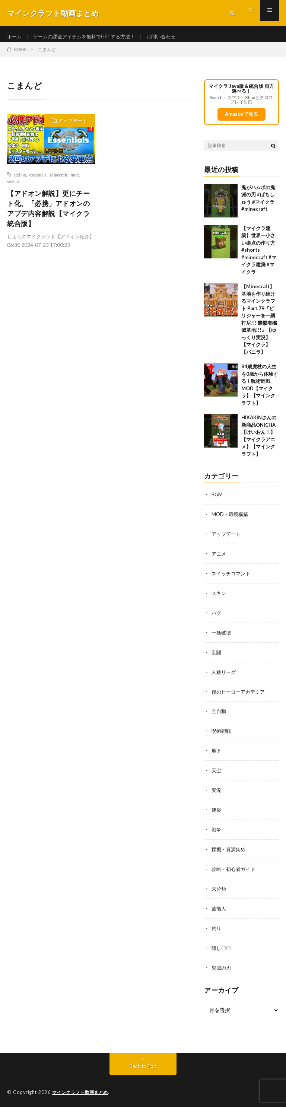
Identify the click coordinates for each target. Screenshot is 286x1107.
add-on (19, 181)
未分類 (219, 888)
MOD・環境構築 (231, 521)
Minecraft (58, 181)
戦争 (217, 830)
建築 (217, 811)
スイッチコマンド (232, 579)
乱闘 (217, 656)
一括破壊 (222, 637)
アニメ (219, 559)
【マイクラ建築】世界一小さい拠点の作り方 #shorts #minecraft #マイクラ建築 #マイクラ (258, 256)
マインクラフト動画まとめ (82, 1090)
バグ (217, 617)
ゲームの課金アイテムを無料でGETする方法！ (89, 37)
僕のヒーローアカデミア (240, 695)
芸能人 (219, 908)
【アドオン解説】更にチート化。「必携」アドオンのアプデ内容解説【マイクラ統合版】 (48, 215)
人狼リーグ (225, 675)
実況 (217, 792)
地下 (217, 753)
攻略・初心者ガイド (235, 869)
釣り (217, 927)
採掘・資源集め (230, 850)
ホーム (15, 37)
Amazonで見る (241, 121)
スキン (219, 598)
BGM (217, 501)
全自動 (219, 714)
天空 (217, 772)
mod (75, 181)
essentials (38, 181)
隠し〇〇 (222, 947)
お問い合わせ (171, 37)
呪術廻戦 (222, 734)
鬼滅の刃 (222, 966)
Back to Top (143, 1064)
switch (13, 188)
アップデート (73, 127)
